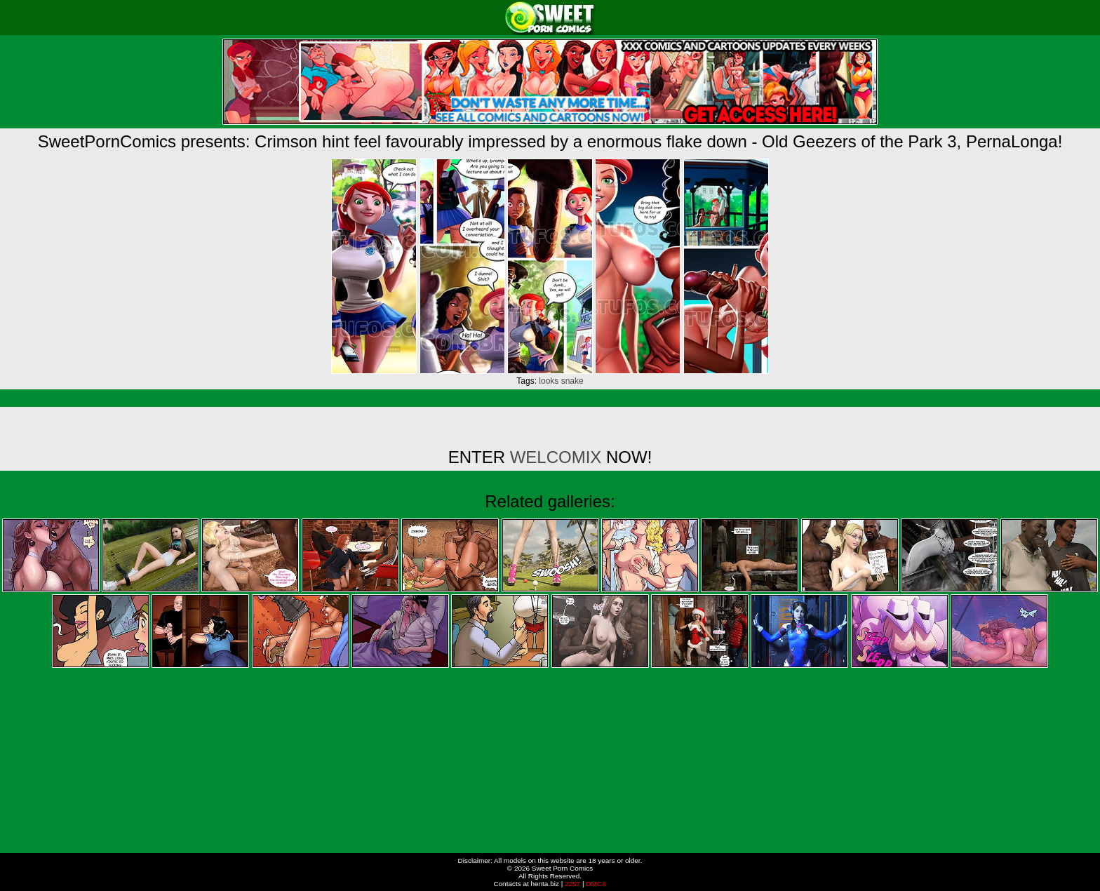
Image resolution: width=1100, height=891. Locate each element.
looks (548, 381)
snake (572, 381)
